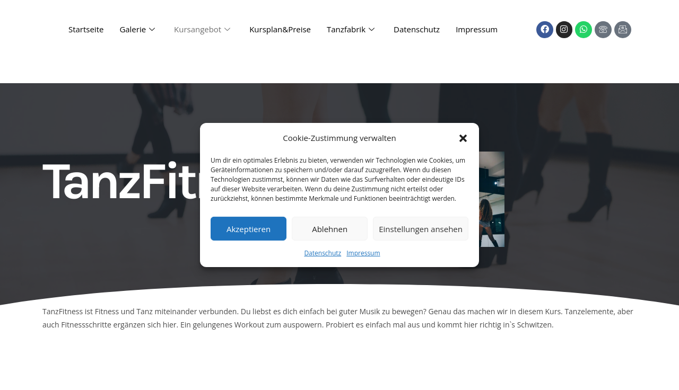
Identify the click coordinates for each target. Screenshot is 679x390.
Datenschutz (322, 253)
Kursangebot (202, 29)
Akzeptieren (249, 228)
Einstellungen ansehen (421, 228)
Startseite (85, 29)
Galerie (137, 29)
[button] (463, 137)
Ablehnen (329, 228)
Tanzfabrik (351, 29)
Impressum (363, 253)
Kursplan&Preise (280, 29)
